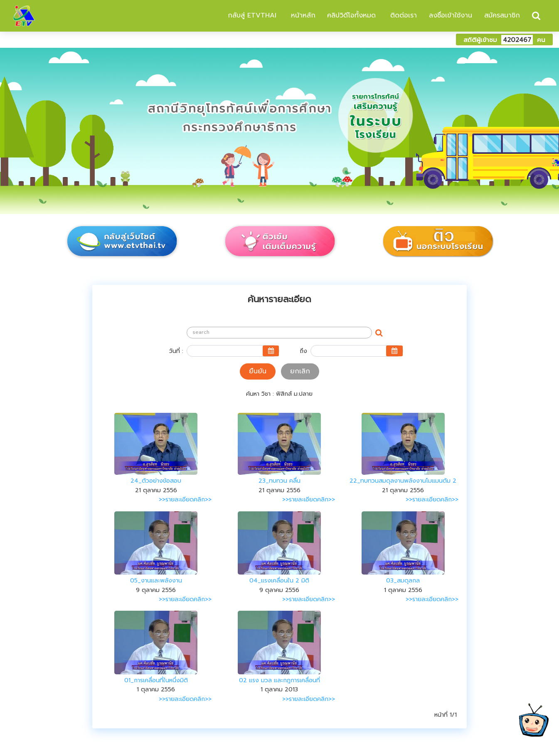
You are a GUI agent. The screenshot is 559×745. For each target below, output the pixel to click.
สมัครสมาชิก (502, 15)
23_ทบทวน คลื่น (279, 480)
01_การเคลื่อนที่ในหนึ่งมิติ (156, 680)
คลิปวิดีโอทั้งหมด (351, 15)
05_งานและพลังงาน (156, 580)
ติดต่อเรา (402, 15)
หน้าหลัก (301, 15)
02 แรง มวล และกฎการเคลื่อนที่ (279, 680)
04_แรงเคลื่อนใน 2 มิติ (279, 580)
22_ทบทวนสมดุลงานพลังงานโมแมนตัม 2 (403, 480)
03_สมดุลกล (403, 580)
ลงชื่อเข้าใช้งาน (450, 15)
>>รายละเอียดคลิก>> (185, 499)
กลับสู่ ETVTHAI (250, 15)
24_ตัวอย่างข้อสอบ (156, 480)
